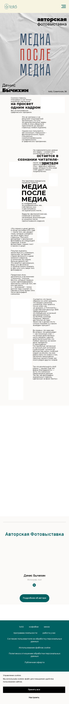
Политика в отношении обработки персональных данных (34, 655)
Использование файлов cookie (34, 647)
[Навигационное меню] (63, 6)
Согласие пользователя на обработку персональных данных (34, 640)
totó (21, 627)
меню (47, 627)
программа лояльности (25, 633)
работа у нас (49, 633)
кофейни (34, 627)
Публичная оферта (34, 662)
